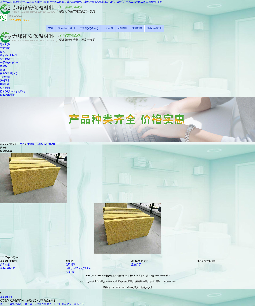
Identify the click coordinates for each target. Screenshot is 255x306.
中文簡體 (5, 48)
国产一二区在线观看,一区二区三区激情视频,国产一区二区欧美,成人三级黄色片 (42, 304)
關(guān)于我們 (66, 28)
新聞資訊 (122, 28)
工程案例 (108, 28)
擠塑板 (52, 144)
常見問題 (137, 28)
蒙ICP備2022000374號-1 (158, 275)
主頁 (22, 144)
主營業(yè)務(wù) (89, 28)
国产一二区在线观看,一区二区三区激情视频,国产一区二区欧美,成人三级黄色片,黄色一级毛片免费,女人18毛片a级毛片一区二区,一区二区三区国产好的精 (81, 1)
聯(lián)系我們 (154, 28)
